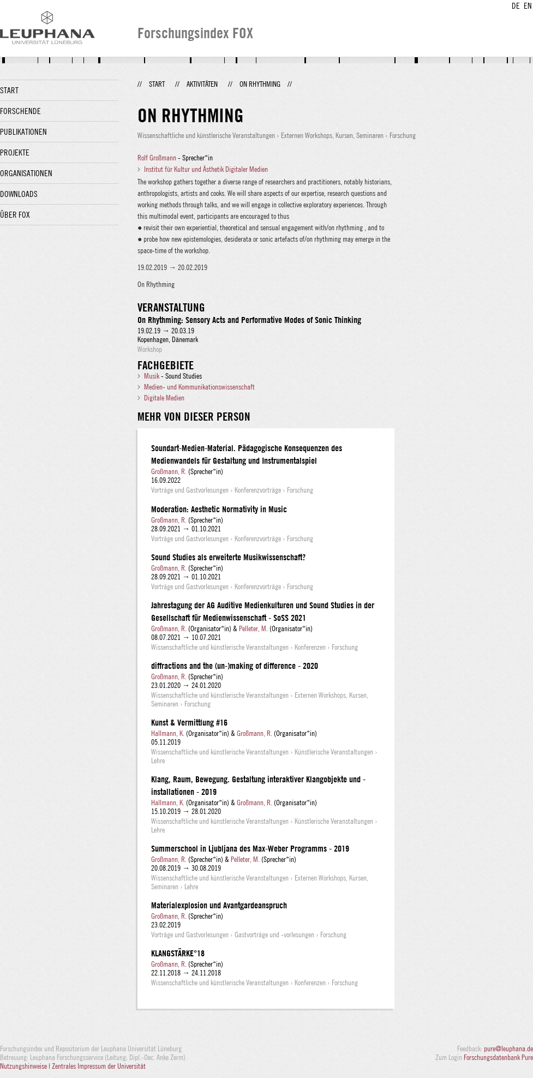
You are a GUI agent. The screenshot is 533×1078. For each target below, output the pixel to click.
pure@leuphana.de (508, 1048)
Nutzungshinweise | (26, 1066)
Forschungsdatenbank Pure (498, 1057)
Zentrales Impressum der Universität (99, 1066)
